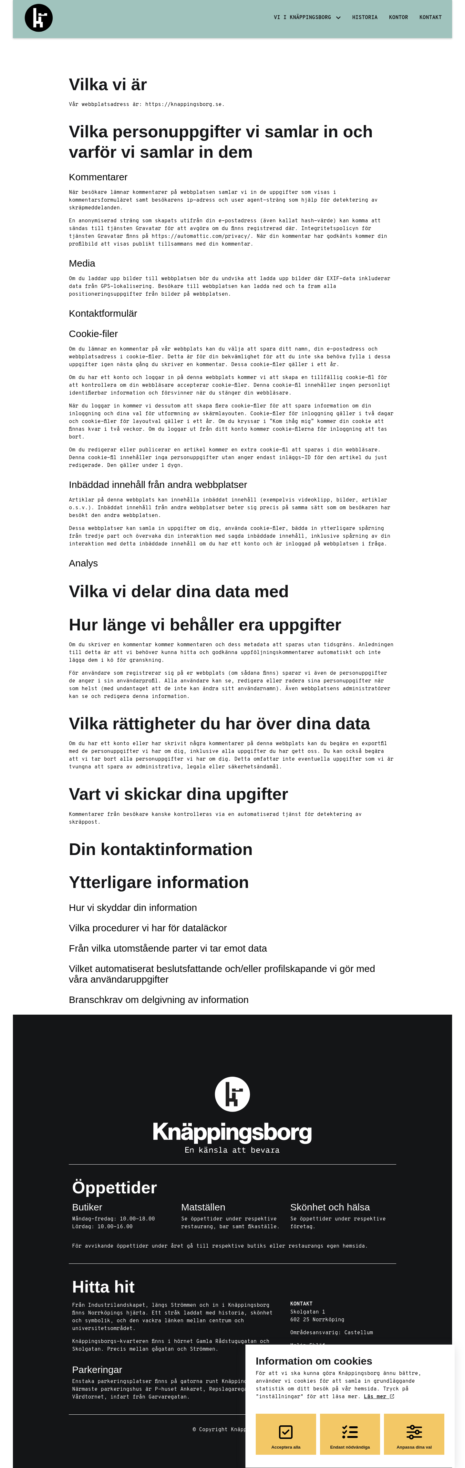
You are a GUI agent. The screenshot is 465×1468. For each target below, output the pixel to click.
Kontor (398, 18)
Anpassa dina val (414, 1431)
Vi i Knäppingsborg (302, 18)
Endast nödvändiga (350, 1431)
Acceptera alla (285, 1431)
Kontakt (430, 18)
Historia (365, 18)
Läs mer (379, 1391)
